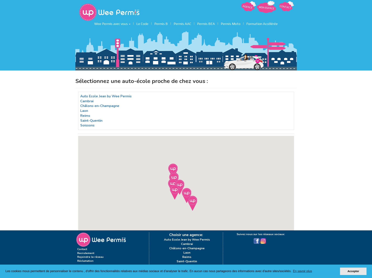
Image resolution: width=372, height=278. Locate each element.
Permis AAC (182, 23)
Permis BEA (206, 23)
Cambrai (87, 101)
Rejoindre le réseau (90, 257)
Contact (82, 249)
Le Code (142, 23)
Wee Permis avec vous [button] (112, 23)
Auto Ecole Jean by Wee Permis (106, 96)
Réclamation (85, 261)
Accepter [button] (353, 271)
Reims (85, 115)
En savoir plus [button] (302, 271)
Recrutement (85, 253)
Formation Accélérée (262, 23)
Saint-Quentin (91, 120)
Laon (84, 110)
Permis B (161, 23)
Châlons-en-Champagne (99, 106)
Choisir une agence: (186, 234)
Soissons (87, 125)
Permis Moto (230, 23)
